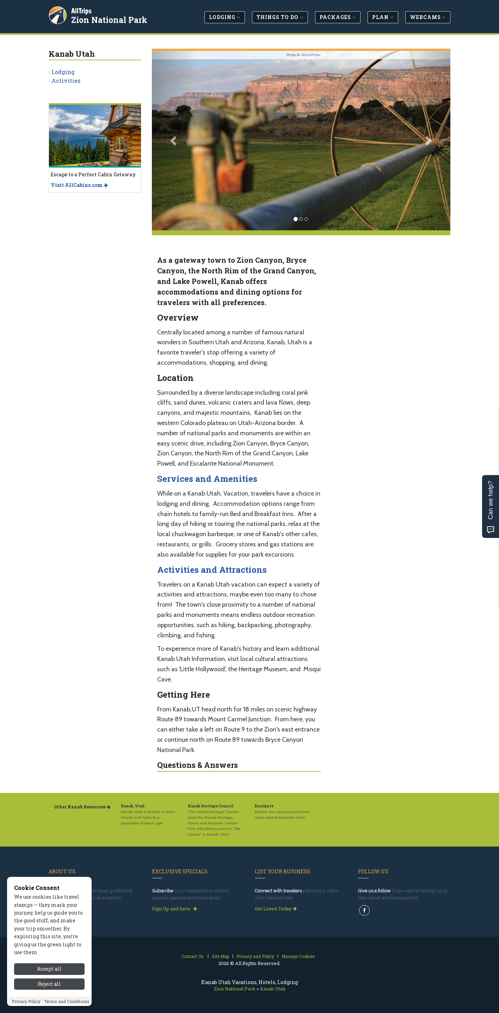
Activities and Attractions (212, 569)
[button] (174, 140)
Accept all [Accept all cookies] (49, 968)
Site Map (220, 956)
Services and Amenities (207, 478)
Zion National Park (110, 19)
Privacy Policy (26, 1001)
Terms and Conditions (67, 1001)
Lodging (63, 71)
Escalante (264, 806)
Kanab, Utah (133, 806)
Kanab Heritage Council (210, 806)
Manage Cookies (298, 956)
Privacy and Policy (255, 956)
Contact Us (192, 956)
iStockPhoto (310, 55)
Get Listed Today (276, 908)
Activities (65, 80)
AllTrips (82, 10)
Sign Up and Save (174, 908)
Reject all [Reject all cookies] (49, 984)
